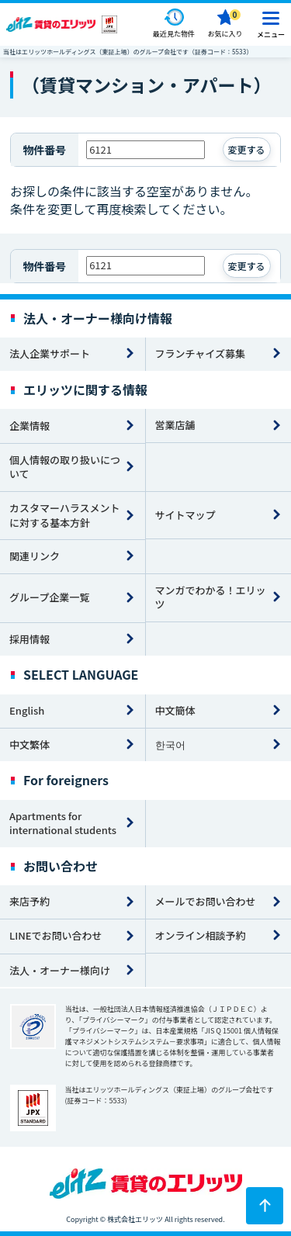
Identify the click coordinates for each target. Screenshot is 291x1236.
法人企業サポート (49, 353)
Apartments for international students (62, 823)
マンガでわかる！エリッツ (210, 597)
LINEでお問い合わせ (55, 935)
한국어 (170, 744)
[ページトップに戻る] (264, 1205)
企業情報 (29, 425)
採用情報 (29, 639)
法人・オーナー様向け (59, 970)
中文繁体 (29, 744)
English (26, 710)
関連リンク (34, 556)
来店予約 (29, 901)
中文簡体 (175, 710)
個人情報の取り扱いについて (64, 467)
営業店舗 (175, 424)
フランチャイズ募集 (200, 353)
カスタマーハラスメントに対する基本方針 (64, 515)
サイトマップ (185, 514)
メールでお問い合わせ (205, 901)
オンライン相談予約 (200, 935)
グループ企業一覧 (49, 597)
